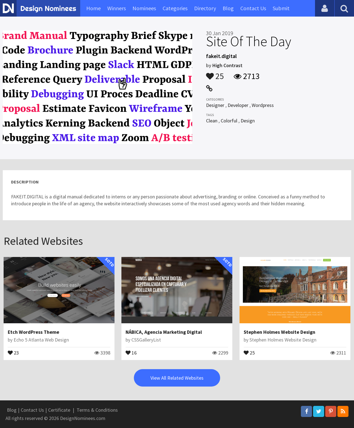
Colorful (229, 120)
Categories (175, 8)
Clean (211, 120)
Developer (238, 105)
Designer (215, 105)
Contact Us (253, 8)
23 (13, 352)
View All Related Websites (177, 378)
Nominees (144, 8)
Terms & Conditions (97, 410)
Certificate (59, 410)
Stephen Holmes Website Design (279, 332)
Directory (205, 8)
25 (215, 73)
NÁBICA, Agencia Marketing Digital (164, 332)
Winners (116, 8)
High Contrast (227, 65)
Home (93, 8)
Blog (228, 8)
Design (248, 120)
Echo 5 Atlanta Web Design (41, 340)
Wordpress (263, 105)
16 (131, 352)
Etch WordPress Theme (33, 332)
